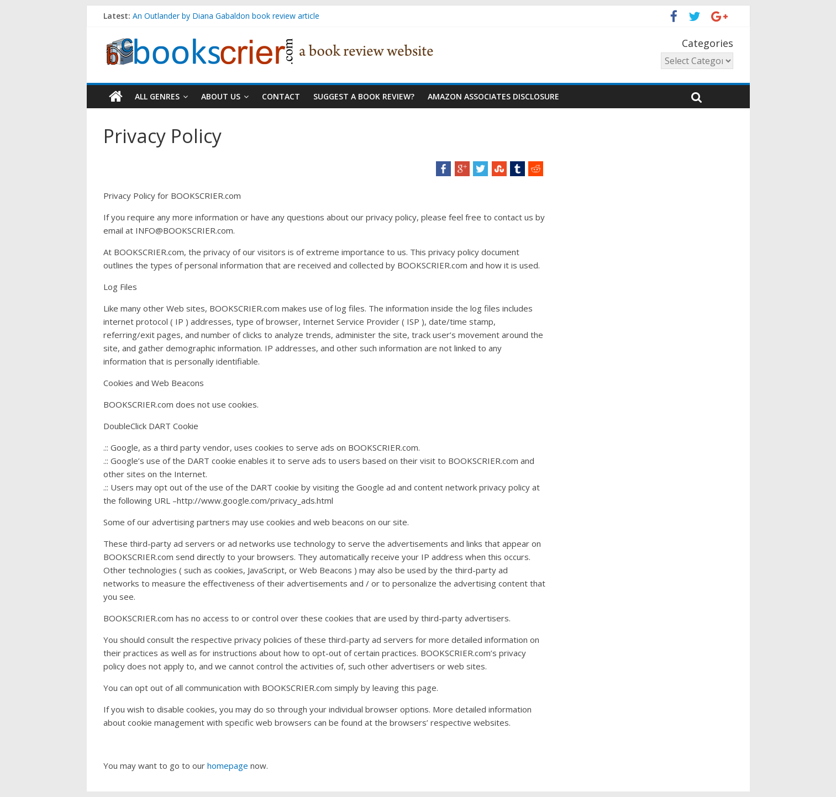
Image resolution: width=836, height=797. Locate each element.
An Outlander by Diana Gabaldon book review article (226, 15)
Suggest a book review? (363, 96)
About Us (220, 96)
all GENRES (157, 96)
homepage (228, 765)
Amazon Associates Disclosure (493, 96)
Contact (281, 96)
